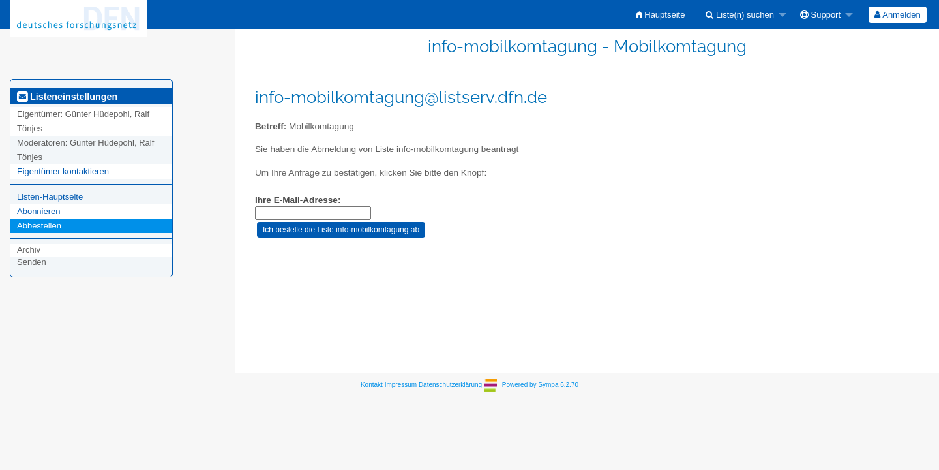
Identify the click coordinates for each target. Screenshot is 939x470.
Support (820, 15)
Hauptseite (660, 15)
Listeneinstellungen (67, 96)
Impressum (401, 384)
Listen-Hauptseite (50, 197)
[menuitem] (661, 14)
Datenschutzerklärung (450, 384)
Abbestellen (39, 225)
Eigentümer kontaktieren (63, 171)
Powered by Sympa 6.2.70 (540, 384)
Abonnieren (39, 211)
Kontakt (372, 384)
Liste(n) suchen (740, 15)
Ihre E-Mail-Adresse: (297, 200)
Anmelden (897, 15)
